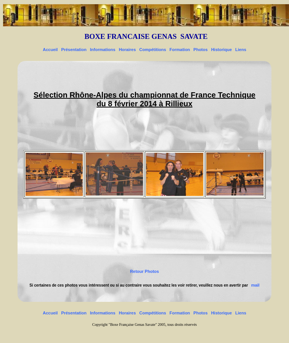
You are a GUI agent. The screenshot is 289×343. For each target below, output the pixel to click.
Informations (103, 49)
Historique (221, 49)
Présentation (74, 49)
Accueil (50, 49)
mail (255, 285)
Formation (180, 49)
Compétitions (152, 49)
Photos (200, 49)
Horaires (127, 49)
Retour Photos (144, 271)
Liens (240, 49)
